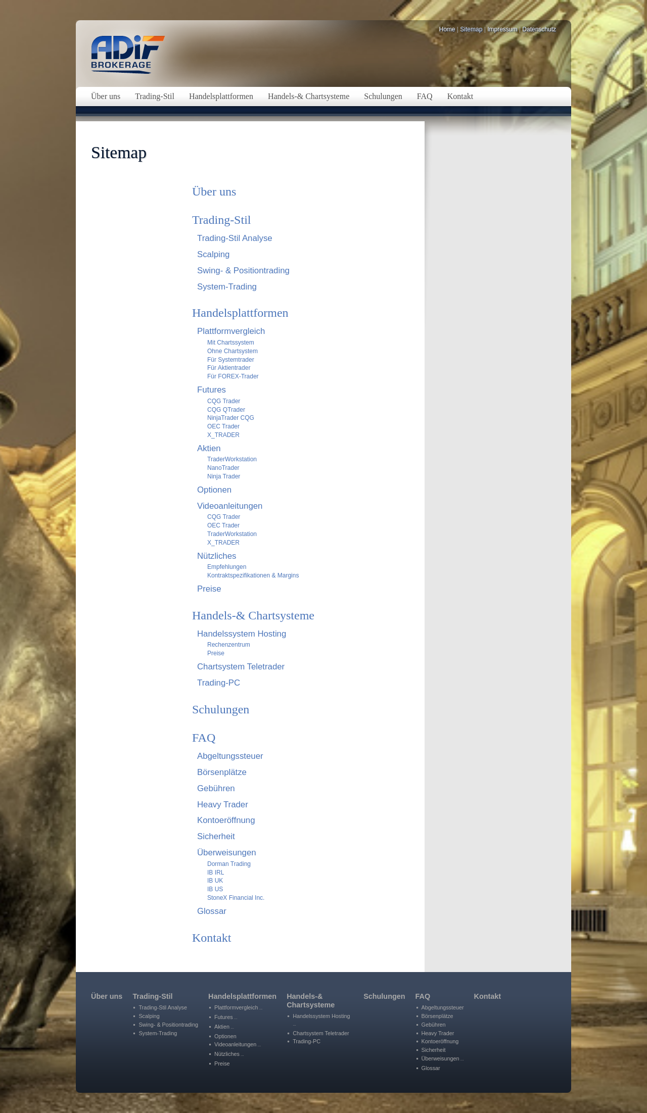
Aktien (209, 448)
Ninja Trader (223, 476)
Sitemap (471, 29)
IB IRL (215, 872)
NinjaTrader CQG (230, 417)
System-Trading (227, 287)
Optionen (214, 490)
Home (447, 29)
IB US (215, 889)
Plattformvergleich (231, 331)
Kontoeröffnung (226, 820)
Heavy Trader (222, 804)
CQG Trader (223, 401)
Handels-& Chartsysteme (253, 615)
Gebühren (216, 788)
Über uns (214, 191)
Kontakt (211, 937)
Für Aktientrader (228, 367)
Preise (209, 589)
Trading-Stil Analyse (234, 238)
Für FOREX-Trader (233, 376)
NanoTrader (223, 467)
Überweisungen (226, 852)
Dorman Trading (229, 863)
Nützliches (216, 556)
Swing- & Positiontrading (243, 270)
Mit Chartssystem (230, 342)
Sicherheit (216, 836)
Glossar (211, 911)
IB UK (215, 880)
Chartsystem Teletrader (241, 666)
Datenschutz (539, 29)
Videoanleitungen (229, 506)
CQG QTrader (226, 409)
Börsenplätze (222, 772)
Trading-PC (218, 683)
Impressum (502, 29)
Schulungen (220, 709)
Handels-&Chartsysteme (311, 1000)
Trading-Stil (221, 219)
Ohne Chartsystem (232, 351)
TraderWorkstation (232, 459)
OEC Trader (223, 426)
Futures (211, 390)
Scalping (213, 254)
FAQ (203, 737)
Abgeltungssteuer (230, 756)
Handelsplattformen (240, 312)
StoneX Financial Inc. (235, 897)
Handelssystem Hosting (241, 634)
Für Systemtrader (230, 359)
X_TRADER (223, 435)
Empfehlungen (226, 566)
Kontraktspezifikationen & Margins (253, 575)
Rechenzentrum (228, 644)
